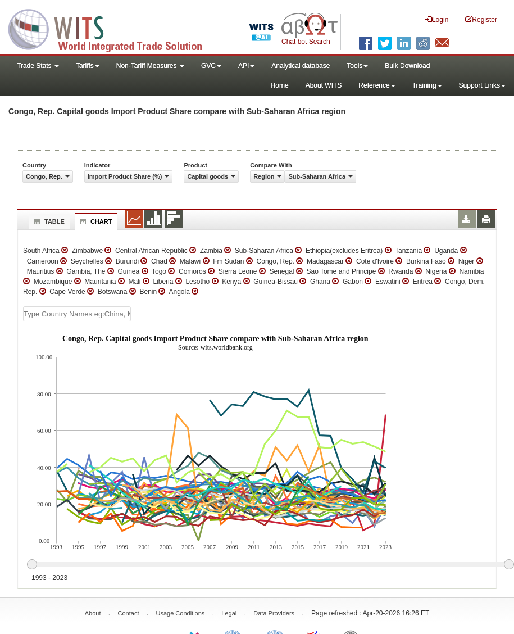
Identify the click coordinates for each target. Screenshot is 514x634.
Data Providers (273, 613)
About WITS (324, 85)
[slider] (270, 564)
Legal (228, 613)
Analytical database (300, 66)
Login (436, 19)
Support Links (482, 85)
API (246, 66)
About (93, 613)
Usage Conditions (180, 613)
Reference (376, 85)
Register (481, 19)
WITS (112, 28)
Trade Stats (38, 66)
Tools (357, 66)
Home (280, 85)
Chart (95, 221)
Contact (128, 613)
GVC (211, 66)
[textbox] (77, 313)
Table (48, 221)
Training (427, 85)
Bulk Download (407, 66)
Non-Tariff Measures (150, 66)
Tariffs (87, 66)
